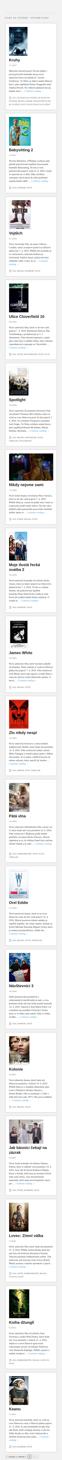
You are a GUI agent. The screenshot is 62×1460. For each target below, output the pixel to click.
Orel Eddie (18, 902)
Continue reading (34, 91)
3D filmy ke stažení (27, 98)
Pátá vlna (17, 816)
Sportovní (36, 940)
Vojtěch (16, 233)
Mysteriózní (30, 354)
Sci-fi (47, 354)
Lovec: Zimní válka (26, 1235)
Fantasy (13, 1277)
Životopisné (25, 441)
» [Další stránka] (37, 1456)
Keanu (15, 1409)
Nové (23, 104)
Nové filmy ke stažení (38, 104)
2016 (14, 188)
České (20, 519)
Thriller (13, 441)
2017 (14, 98)
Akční (20, 354)
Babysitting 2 (21, 150)
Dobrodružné (24, 854)
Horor (29, 101)
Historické (31, 437)
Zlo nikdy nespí (23, 732)
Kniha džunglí (21, 1322)
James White (20, 653)
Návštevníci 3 (21, 986)
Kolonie (16, 1069)
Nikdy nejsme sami (26, 485)
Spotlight (17, 400)
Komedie (21, 188)
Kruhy (14, 60)
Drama (21, 101)
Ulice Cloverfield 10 (26, 316)
